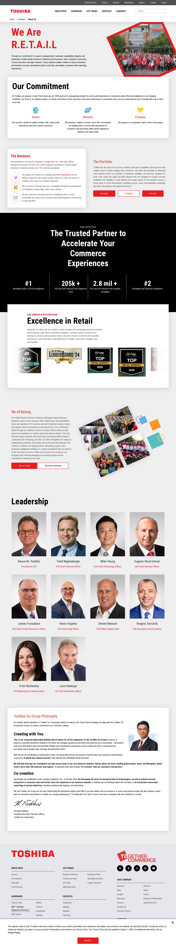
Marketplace (129, 3)
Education (121, 898)
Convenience (16, 878)
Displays (39, 915)
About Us (120, 886)
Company (21, 19)
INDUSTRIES (61, 11)
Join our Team (24, 465)
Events (146, 894)
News (145, 890)
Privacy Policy (14, 932)
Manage (66, 907)
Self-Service (16, 914)
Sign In (163, 3)
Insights (120, 894)
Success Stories (123, 911)
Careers (105, 3)
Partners (116, 3)
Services (153, 193)
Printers (39, 907)
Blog (119, 890)
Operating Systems (95, 878)
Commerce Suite (70, 878)
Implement (67, 902)
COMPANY (121, 11)
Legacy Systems (94, 883)
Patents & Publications (152, 898)
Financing (66, 915)
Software (129, 193)
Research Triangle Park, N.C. (47, 161)
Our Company (124, 879)
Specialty (15, 883)
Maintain (66, 911)
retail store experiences (61, 174)
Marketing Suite (69, 887)
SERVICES (107, 11)
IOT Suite (66, 883)
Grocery (14, 874)
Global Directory (90, 3)
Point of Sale (16, 902)
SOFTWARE (92, 11)
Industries (17, 868)
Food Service (16, 887)
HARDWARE (76, 11)
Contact (153, 3)
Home (12, 19)
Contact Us (121, 907)
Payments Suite (93, 874)
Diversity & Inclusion (53, 465)
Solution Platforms (70, 874)
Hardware (104, 193)
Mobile (38, 902)
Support (142, 3)
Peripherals (40, 911)
